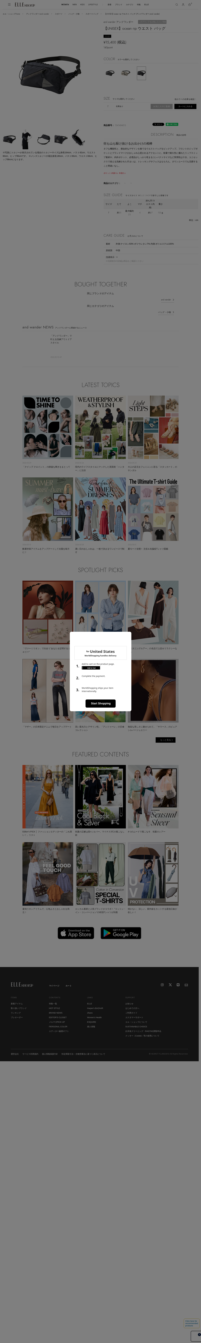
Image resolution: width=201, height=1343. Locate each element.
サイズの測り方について (117, 224)
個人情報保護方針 (50, 1058)
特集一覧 (53, 1008)
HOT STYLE (54, 1012)
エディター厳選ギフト (59, 1035)
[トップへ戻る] (193, 965)
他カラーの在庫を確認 (184, 99)
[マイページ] (183, 4)
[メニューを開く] (9, 4)
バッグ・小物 (73, 14)
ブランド (118, 5)
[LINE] (178, 989)
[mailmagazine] (186, 989)
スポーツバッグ (92, 14)
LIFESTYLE (93, 4)
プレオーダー (17, 1022)
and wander (166, 303)
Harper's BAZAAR (95, 1012)
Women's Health (94, 1022)
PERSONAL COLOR (58, 1031)
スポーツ (58, 14)
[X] (170, 989)
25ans (90, 1017)
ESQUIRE (91, 1026)
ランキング (16, 1017)
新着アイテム (17, 1008)
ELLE (146, 5)
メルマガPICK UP (57, 1026)
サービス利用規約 (30, 1058)
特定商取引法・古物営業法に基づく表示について (83, 1058)
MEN (75, 4)
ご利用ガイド (131, 1017)
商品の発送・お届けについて (162, 114)
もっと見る (165, 744)
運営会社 (15, 1058)
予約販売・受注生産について (147, 118)
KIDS (82, 4)
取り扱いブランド (19, 1012)
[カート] (189, 4)
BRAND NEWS (55, 1017)
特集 (139, 5)
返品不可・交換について (117, 118)
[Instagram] (162, 989)
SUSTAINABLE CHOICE (136, 1031)
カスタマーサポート (134, 1022)
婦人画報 (91, 1031)
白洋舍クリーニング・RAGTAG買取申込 (143, 1035)
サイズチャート (140, 224)
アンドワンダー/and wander (37, 14)
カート (69, 990)
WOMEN (65, 4)
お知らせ (129, 1008)
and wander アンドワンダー (118, 22)
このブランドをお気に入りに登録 (152, 22)
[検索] (176, 4)
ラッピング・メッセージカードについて (124, 114)
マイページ (54, 990)
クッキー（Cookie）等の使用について (142, 1040)
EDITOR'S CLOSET (58, 1022)
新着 (109, 5)
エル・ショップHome (11, 14)
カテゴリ (129, 5)
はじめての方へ (132, 1012)
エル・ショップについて (136, 1026)
